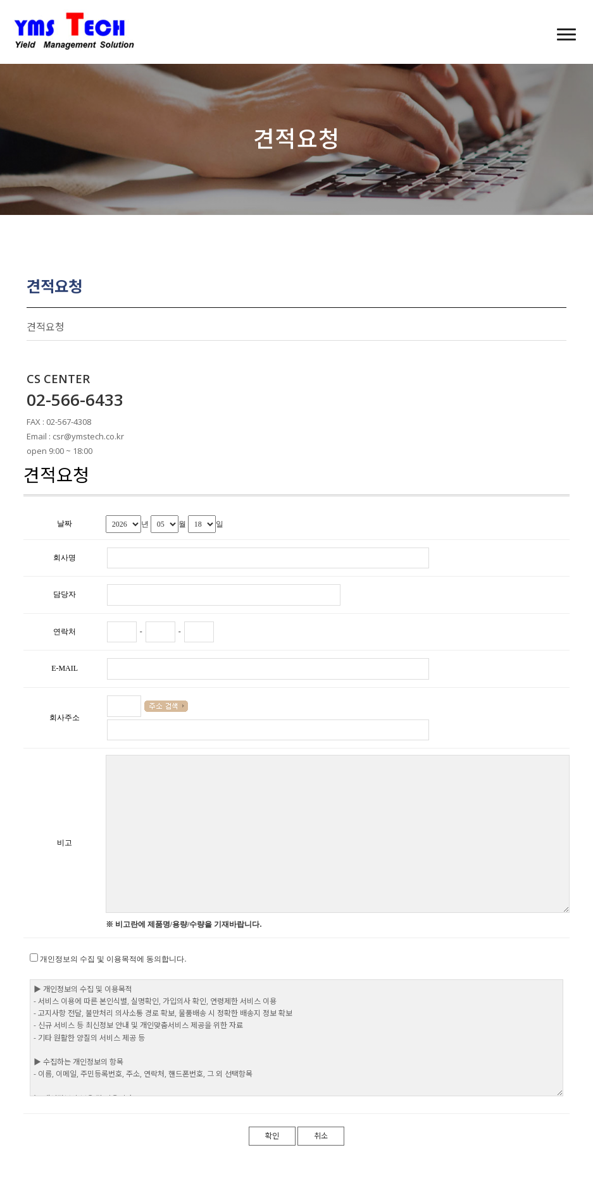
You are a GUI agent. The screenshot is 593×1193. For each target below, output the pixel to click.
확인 (272, 1135)
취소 (321, 1135)
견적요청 (46, 327)
